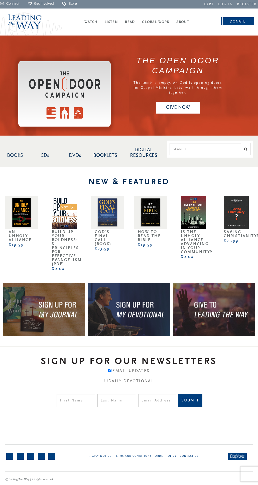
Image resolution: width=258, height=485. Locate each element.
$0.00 (58, 269)
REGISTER (246, 4)
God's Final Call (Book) (103, 238)
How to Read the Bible (149, 236)
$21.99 (231, 241)
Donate (237, 22)
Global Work (155, 22)
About (182, 22)
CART (209, 4)
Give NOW (178, 107)
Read (130, 22)
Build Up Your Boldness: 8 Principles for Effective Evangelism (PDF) (67, 248)
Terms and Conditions (133, 456)
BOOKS (15, 155)
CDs (45, 155)
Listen (111, 22)
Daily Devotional (131, 381)
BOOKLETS (105, 155)
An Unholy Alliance (20, 236)
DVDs (75, 155)
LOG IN (225, 4)
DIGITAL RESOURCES (143, 153)
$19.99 (16, 245)
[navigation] (208, 4)
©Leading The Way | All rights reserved (29, 479)
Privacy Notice (99, 456)
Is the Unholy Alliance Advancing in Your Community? (197, 242)
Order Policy (166, 456)
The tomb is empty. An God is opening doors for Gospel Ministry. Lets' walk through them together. (178, 88)
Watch (91, 22)
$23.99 (102, 249)
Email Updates (131, 371)
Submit (190, 400)
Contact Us (189, 456)
